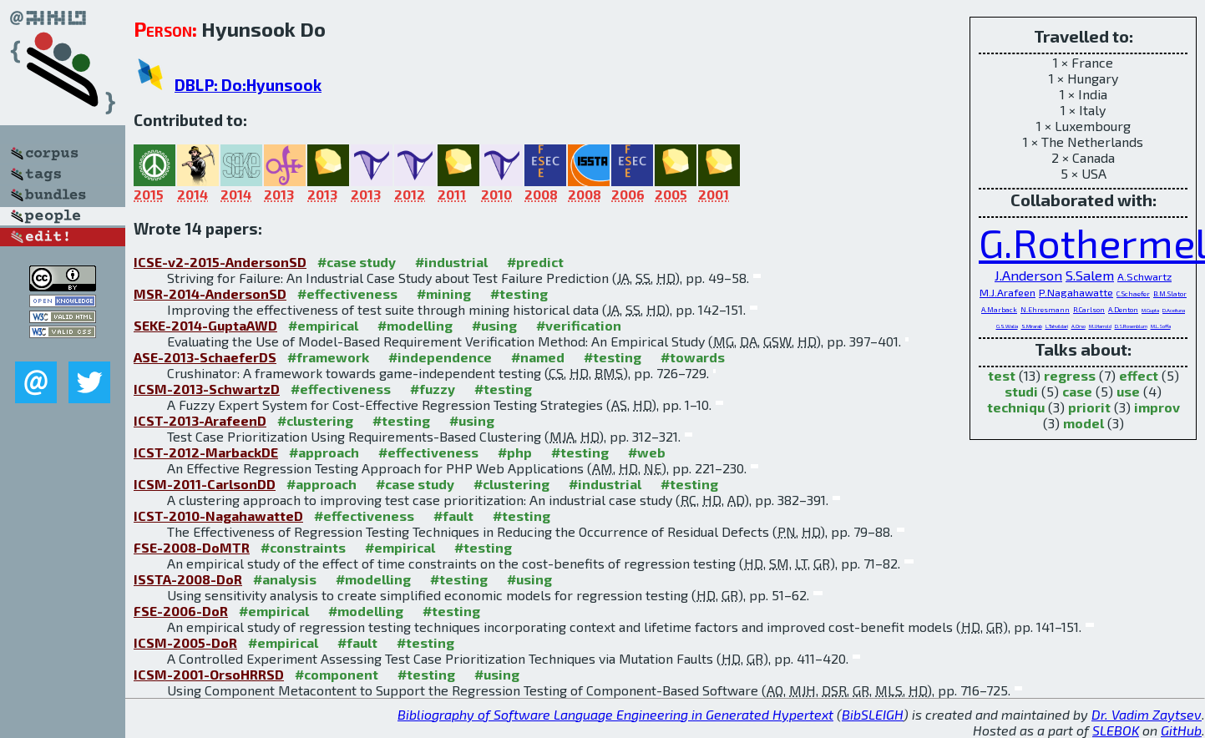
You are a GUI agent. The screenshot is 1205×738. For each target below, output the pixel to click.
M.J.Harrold (1100, 326)
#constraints (303, 547)
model (1083, 423)
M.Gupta (1150, 310)
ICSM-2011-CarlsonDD (205, 484)
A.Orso (1078, 326)
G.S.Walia (1007, 326)
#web (647, 452)
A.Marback (999, 310)
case (1077, 391)
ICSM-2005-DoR (185, 642)
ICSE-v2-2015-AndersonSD (220, 262)
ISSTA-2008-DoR (188, 579)
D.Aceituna (1173, 310)
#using (494, 325)
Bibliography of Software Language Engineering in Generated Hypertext (615, 714)
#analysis (284, 579)
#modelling (415, 325)
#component (336, 674)
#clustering (315, 420)
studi (1021, 391)
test (1001, 375)
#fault (453, 515)
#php (515, 452)
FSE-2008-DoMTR (192, 547)
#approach (324, 452)
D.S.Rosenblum (1131, 326)
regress (1070, 375)
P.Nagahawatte (1076, 292)
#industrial (451, 262)
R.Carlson (1089, 310)
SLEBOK (1115, 730)
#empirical (323, 325)
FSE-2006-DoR (181, 611)
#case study (356, 262)
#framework (328, 357)
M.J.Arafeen (1007, 292)
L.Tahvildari (1057, 326)
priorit (1089, 407)
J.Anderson (1028, 274)
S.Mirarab (1031, 326)
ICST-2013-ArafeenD (200, 420)
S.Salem (1090, 274)
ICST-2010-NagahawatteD (218, 515)
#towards (693, 357)
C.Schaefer (1133, 294)
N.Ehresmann (1045, 310)
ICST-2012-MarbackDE (206, 452)
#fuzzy (432, 389)
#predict (535, 262)
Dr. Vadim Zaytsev (1146, 714)
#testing (519, 293)
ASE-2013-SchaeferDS (205, 357)
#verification (578, 325)
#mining (444, 293)
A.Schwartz (1144, 276)
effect (1138, 375)
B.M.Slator (1170, 294)
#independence (440, 357)
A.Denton (1123, 310)
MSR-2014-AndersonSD (210, 293)
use (1128, 391)
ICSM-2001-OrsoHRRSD (209, 674)
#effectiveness (347, 293)
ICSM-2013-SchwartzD (207, 389)
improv (1157, 407)
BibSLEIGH (873, 714)
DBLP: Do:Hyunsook (248, 84)
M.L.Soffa (1161, 326)
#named (538, 357)
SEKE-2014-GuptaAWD (205, 325)
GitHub (1181, 730)
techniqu (1016, 407)
